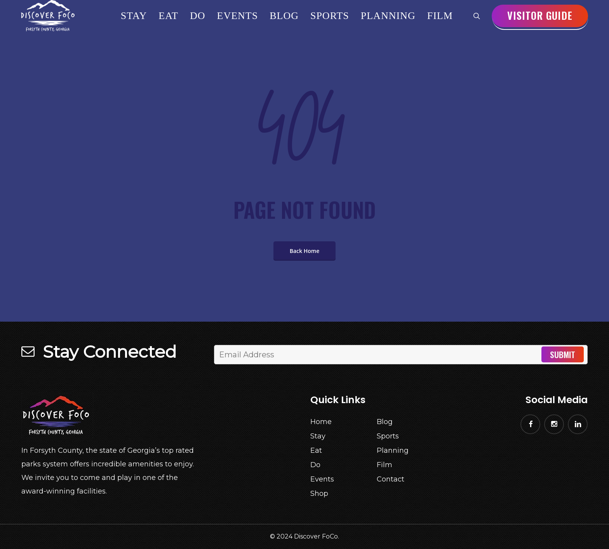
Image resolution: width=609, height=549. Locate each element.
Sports (388, 436)
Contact (390, 479)
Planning (393, 450)
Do (315, 465)
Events (322, 479)
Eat (316, 450)
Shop (319, 493)
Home (321, 421)
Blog (385, 421)
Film (384, 465)
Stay (317, 436)
